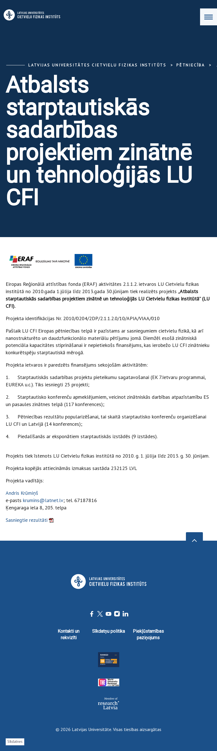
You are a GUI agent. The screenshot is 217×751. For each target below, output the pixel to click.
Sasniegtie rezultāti (29, 520)
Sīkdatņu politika (108, 631)
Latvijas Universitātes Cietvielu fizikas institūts (97, 65)
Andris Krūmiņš (22, 493)
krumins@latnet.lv (43, 500)
